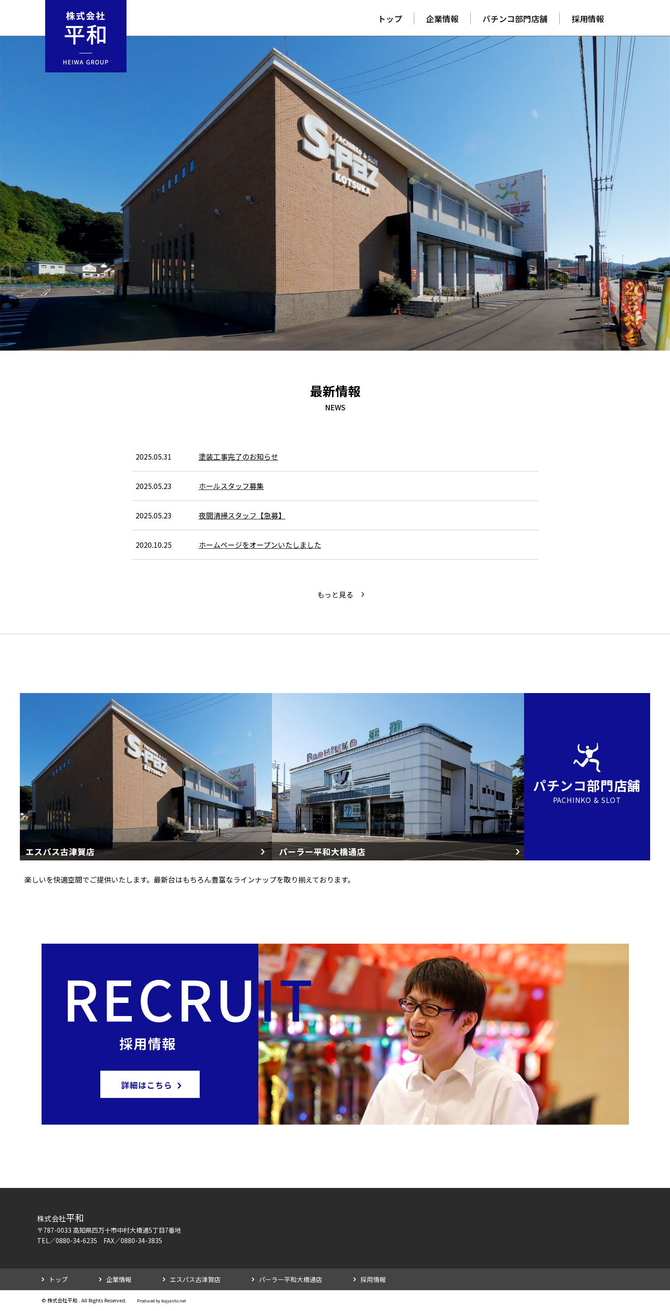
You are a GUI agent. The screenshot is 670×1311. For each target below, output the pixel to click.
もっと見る (335, 594)
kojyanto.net (173, 1301)
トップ (390, 18)
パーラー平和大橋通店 (290, 1279)
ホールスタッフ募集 (231, 485)
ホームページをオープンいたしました (260, 544)
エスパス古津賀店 (195, 1279)
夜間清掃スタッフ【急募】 (242, 515)
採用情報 (588, 18)
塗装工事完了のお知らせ (238, 456)
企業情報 (442, 18)
